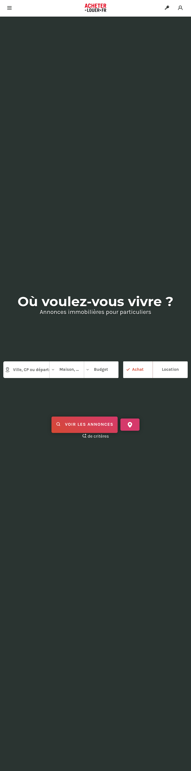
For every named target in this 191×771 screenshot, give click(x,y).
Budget (97, 369)
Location (170, 369)
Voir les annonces (84, 425)
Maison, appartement (67, 369)
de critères (95, 436)
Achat (137, 369)
